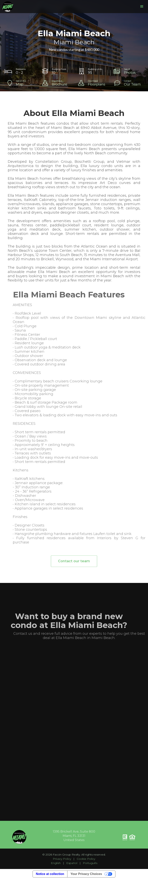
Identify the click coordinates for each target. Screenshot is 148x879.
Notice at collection (50, 874)
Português (90, 863)
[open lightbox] (128, 71)
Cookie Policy (86, 859)
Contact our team (74, 563)
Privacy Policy (62, 859)
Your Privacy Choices (86, 874)
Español (71, 863)
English (56, 863)
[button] (142, 6)
